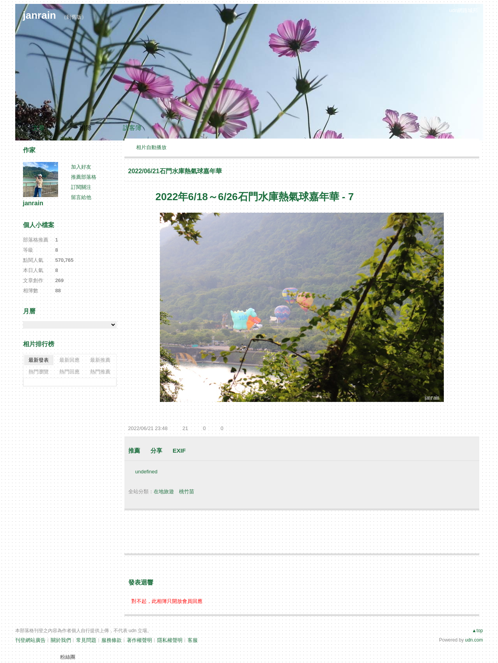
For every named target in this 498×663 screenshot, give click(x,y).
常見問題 (86, 640)
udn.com (474, 640)
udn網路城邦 (463, 10)
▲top (477, 630)
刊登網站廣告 (30, 640)
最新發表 (38, 360)
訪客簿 (132, 127)
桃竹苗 (186, 491)
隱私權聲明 (170, 640)
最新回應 (69, 360)
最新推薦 (100, 360)
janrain (39, 15)
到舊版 (74, 17)
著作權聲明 (139, 640)
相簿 (85, 127)
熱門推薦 (100, 372)
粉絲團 (67, 657)
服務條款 (111, 640)
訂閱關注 (81, 187)
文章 (38, 127)
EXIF (179, 450)
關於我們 (61, 640)
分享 (156, 450)
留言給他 (81, 197)
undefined (146, 472)
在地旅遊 (164, 491)
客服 (193, 640)
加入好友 (81, 167)
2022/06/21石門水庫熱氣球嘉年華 (175, 171)
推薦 (134, 450)
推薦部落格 (83, 177)
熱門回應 (69, 372)
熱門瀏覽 (38, 372)
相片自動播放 (151, 147)
